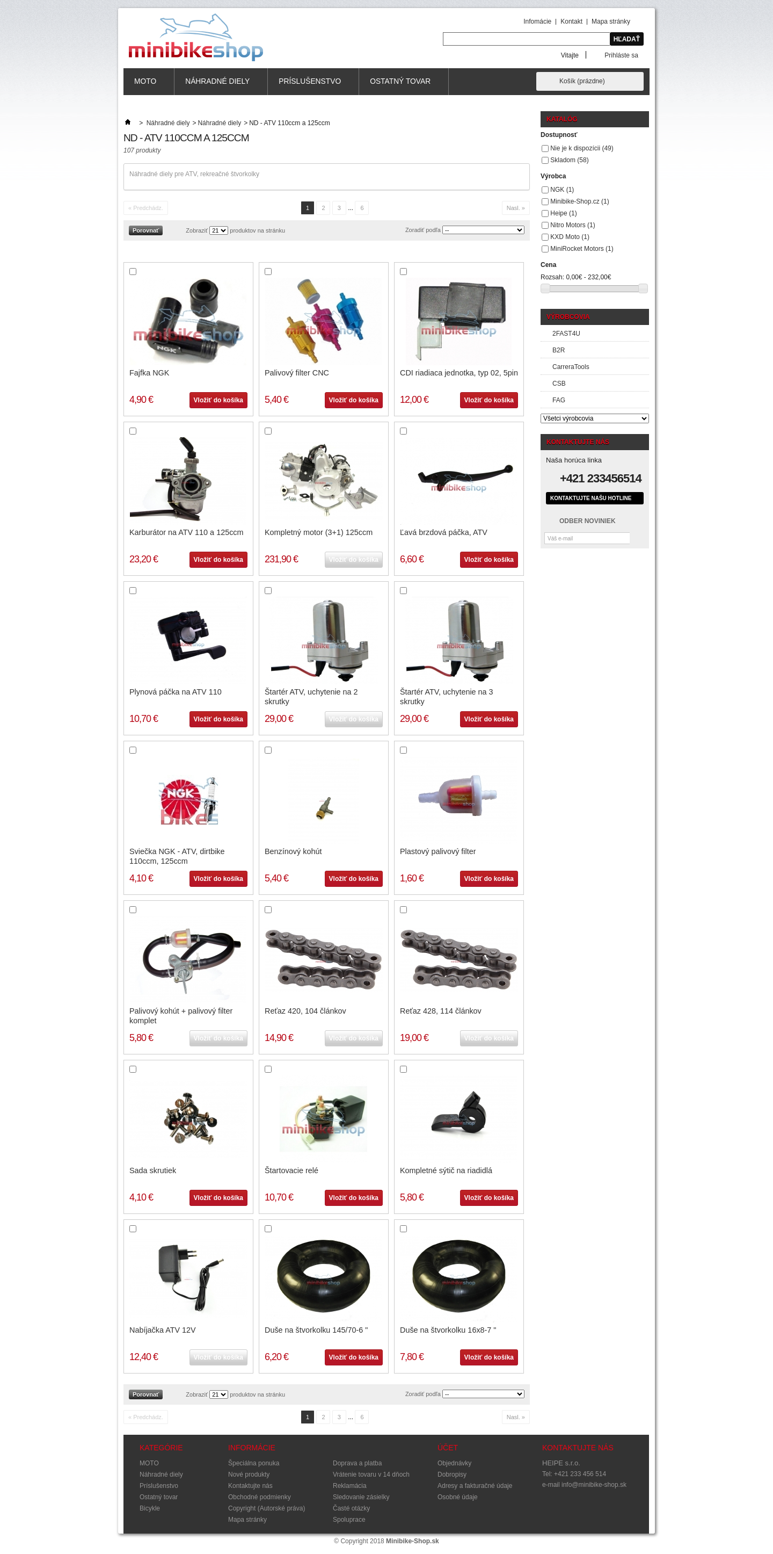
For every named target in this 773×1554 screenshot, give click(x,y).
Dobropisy (451, 1474)
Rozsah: (552, 277)
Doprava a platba (357, 1463)
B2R (558, 350)
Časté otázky (351, 1508)
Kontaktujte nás (250, 1486)
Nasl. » (516, 208)
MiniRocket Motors (581, 248)
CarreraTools (570, 367)
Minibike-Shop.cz (579, 201)
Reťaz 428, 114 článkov (441, 1011)
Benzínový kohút (293, 851)
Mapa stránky (611, 21)
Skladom (569, 160)
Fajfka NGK (149, 372)
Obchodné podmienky (259, 1497)
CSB (559, 383)
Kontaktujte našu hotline (590, 498)
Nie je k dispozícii (581, 148)
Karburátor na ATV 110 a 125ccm (186, 532)
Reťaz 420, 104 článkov (305, 1011)
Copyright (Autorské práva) (266, 1508)
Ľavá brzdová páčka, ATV (443, 532)
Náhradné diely (217, 86)
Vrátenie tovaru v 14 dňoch (371, 1474)
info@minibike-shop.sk (593, 1484)
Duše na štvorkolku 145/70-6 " (316, 1330)
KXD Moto (569, 237)
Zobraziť (197, 230)
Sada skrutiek (152, 1170)
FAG (558, 400)
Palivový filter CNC (297, 372)
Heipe (563, 213)
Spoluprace (349, 1519)
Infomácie (537, 21)
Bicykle (150, 1508)
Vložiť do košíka (218, 400)
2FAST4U (566, 333)
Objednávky (454, 1463)
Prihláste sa (621, 55)
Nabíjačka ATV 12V (162, 1330)
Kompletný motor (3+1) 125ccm (319, 532)
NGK (562, 189)
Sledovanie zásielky (361, 1497)
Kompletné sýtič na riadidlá (446, 1170)
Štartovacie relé (291, 1170)
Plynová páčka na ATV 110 (175, 692)
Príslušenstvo (310, 86)
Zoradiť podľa (423, 230)
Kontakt (571, 21)
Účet (447, 1447)
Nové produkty (248, 1474)
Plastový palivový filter (438, 851)
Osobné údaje (457, 1497)
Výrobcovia (568, 317)
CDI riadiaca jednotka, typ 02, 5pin (459, 372)
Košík (582, 81)
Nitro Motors (572, 225)
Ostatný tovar (400, 86)
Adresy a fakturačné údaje (474, 1486)
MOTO (145, 86)
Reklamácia (350, 1486)
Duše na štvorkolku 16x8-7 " (448, 1330)
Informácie (251, 1447)
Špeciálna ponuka (253, 1463)
